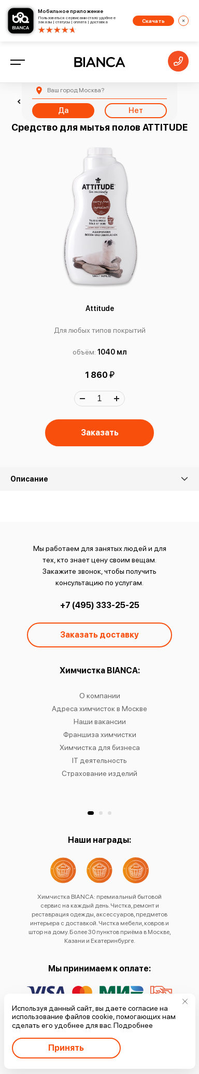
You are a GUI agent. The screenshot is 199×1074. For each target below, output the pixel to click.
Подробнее (133, 1025)
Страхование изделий (99, 773)
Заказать (100, 432)
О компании (99, 695)
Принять (66, 1048)
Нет (136, 110)
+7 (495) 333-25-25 (99, 605)
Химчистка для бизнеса (100, 747)
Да (63, 110)
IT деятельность (99, 760)
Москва (75, 90)
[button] (91, 813)
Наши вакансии (100, 721)
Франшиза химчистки (99, 734)
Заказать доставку (99, 635)
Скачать (153, 21)
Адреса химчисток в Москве (99, 708)
